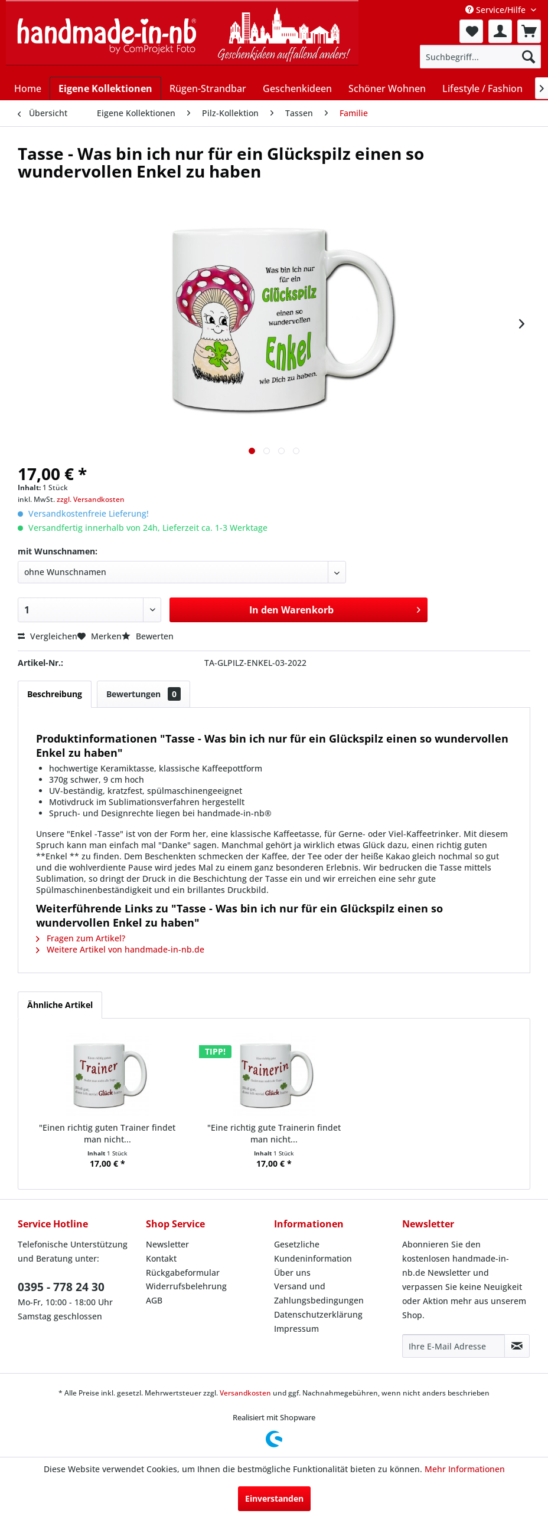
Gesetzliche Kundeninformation (313, 1251)
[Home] (28, 88)
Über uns (292, 1272)
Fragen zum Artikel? (80, 938)
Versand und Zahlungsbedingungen (319, 1293)
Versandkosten (245, 1393)
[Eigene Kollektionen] (105, 88)
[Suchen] (528, 56)
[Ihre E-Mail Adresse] (453, 1346)
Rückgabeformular (183, 1272)
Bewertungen (143, 694)
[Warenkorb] (529, 31)
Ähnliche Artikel (60, 1004)
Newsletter (167, 1244)
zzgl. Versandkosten (91, 499)
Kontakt (161, 1258)
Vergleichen (47, 636)
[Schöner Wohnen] (387, 88)
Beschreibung (54, 694)
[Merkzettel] (471, 31)
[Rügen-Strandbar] (208, 88)
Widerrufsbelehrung (186, 1286)
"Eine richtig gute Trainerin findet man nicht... (274, 1133)
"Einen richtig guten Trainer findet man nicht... (107, 1133)
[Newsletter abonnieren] (517, 1346)
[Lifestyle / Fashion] (482, 88)
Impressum (296, 1328)
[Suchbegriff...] (480, 56)
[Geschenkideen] (297, 88)
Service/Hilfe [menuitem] (496, 9)
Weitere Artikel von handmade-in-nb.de (120, 949)
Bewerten (148, 636)
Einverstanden (274, 1498)
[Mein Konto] (500, 31)
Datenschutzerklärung (318, 1314)
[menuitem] (471, 31)
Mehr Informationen (465, 1469)
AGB (154, 1300)
